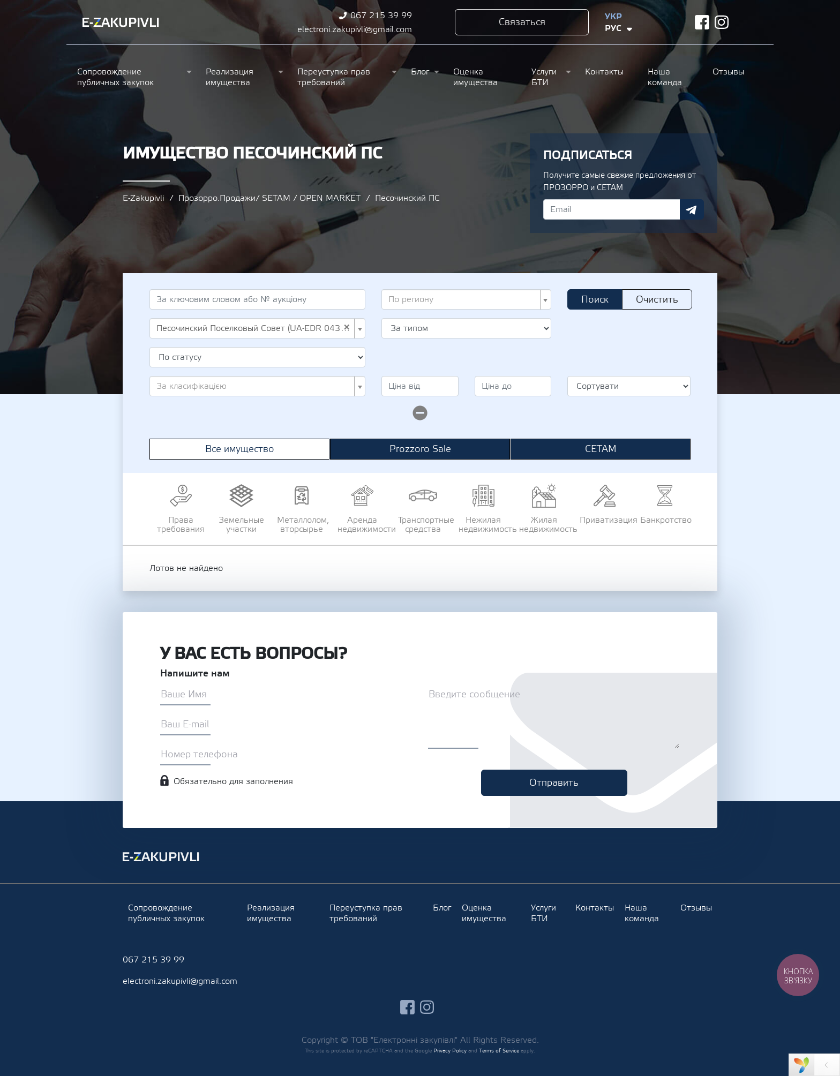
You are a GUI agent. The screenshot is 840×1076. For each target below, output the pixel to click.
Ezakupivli (120, 22)
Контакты (604, 71)
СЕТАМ (601, 449)
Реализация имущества (229, 77)
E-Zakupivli (143, 198)
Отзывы (728, 71)
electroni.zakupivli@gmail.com (354, 29)
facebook (702, 22)
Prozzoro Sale (420, 449)
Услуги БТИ (544, 77)
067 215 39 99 (381, 15)
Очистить (657, 300)
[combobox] (466, 299)
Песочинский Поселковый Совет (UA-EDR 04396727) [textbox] (254, 328)
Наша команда (665, 77)
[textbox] (463, 299)
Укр (613, 16)
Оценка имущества (475, 77)
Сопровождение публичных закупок (115, 77)
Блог (420, 71)
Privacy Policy (450, 1050)
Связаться (522, 22)
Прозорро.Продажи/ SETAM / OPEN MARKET (269, 198)
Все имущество (239, 449)
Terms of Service (499, 1050)
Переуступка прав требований (333, 77)
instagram (722, 22)
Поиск (595, 300)
